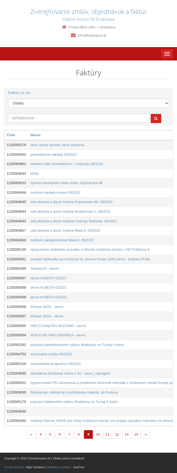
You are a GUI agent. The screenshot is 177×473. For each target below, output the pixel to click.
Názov (35, 135)
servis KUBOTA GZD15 (48, 297)
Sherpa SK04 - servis (46, 316)
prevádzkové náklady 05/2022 (53, 154)
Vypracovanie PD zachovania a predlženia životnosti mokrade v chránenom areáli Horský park (103, 383)
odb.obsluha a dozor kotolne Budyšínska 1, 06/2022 (70, 211)
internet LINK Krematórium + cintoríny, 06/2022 (66, 164)
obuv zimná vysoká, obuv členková (57, 145)
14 (136, 434)
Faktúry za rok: (19, 93)
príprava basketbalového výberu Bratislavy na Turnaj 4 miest (77, 345)
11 (107, 434)
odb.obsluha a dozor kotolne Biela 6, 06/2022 (65, 230)
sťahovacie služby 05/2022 (51, 354)
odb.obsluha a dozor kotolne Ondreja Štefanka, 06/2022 (73, 221)
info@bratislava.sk (92, 35)
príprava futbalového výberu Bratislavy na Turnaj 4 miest (73, 402)
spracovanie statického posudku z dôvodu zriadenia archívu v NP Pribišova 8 (89, 249)
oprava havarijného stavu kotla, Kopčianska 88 (66, 183)
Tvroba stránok (14, 467)
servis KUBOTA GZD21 (48, 278)
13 (126, 434)
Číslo (11, 135)
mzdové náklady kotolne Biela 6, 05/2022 (62, 240)
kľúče (34, 173)
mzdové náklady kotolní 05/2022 (55, 192)
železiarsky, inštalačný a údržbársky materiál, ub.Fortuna (74, 392)
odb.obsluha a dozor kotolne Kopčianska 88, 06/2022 (71, 202)
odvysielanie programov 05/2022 (55, 364)
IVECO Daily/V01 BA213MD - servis (58, 326)
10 (98, 434)
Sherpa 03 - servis (44, 268)
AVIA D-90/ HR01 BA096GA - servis (58, 335)
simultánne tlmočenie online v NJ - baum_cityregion (70, 373)
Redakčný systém (59, 467)
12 (117, 434)
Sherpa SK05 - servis (46, 307)
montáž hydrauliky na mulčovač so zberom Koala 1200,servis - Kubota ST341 (90, 259)
